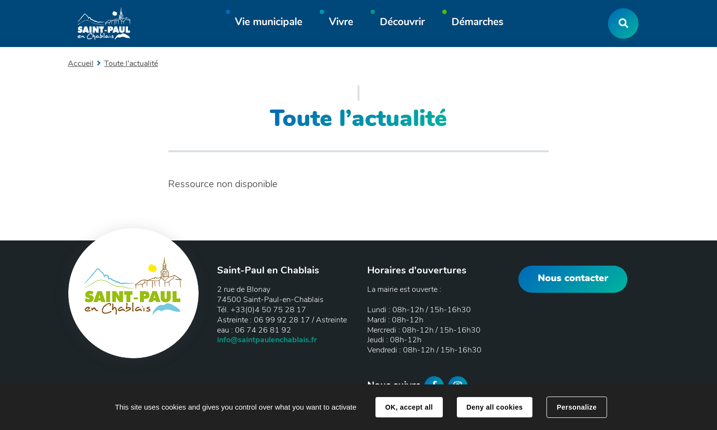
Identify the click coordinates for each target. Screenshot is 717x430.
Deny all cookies (495, 407)
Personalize (576, 407)
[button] (268, 23)
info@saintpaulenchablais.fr (267, 339)
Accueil (81, 63)
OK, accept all (409, 407)
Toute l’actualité (131, 63)
